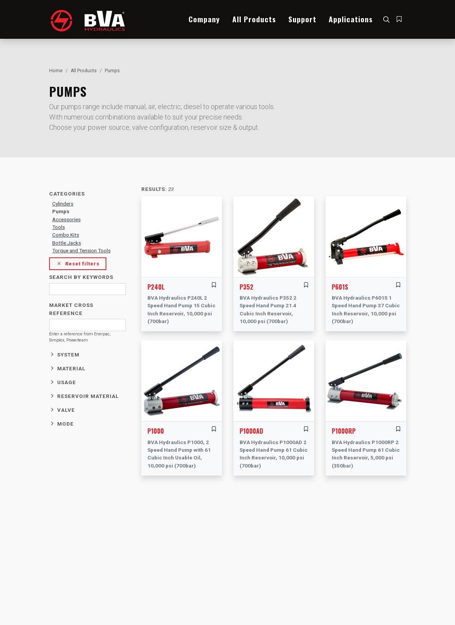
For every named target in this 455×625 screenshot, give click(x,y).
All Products (84, 70)
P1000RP (344, 431)
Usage (66, 382)
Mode (65, 424)
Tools (58, 227)
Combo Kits (65, 235)
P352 (246, 287)
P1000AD (251, 431)
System (68, 354)
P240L (156, 287)
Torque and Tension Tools (81, 250)
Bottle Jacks (66, 243)
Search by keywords (81, 277)
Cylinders (62, 204)
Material (71, 368)
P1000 (155, 431)
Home (56, 70)
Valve (66, 410)
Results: (154, 189)
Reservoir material (88, 396)
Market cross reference (71, 309)
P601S (340, 287)
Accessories (66, 219)
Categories (67, 194)
